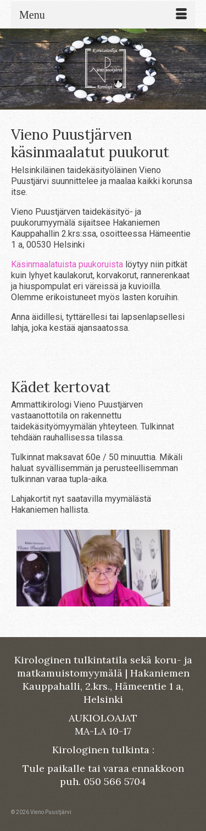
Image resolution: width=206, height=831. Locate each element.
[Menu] (103, 14)
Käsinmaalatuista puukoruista (67, 264)
